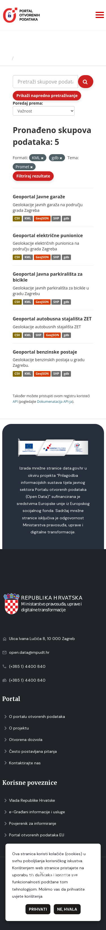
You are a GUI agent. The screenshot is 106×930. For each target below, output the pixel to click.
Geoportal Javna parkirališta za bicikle (48, 277)
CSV (17, 219)
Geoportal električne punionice (48, 235)
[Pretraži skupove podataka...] (45, 81)
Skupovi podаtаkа (39, 58)
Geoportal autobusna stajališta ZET (52, 319)
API (15, 401)
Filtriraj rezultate (33, 176)
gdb (66, 219)
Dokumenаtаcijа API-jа (54, 401)
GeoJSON (42, 219)
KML (28, 219)
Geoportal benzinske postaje (45, 352)
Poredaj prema (27, 103)
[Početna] (6, 58)
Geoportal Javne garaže (39, 197)
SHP (56, 219)
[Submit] (85, 81)
